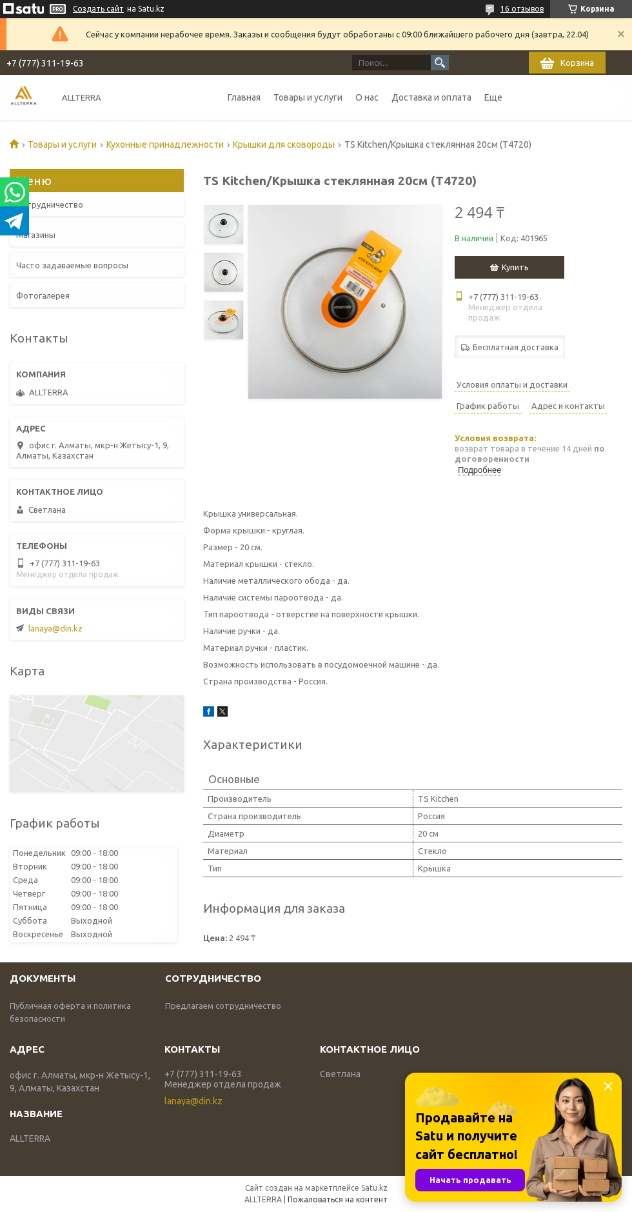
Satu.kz (374, 1188)
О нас (367, 97)
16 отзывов (522, 9)
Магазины (35, 234)
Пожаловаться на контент (338, 1199)
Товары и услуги (307, 97)
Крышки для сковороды (284, 144)
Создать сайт (98, 9)
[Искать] (440, 62)
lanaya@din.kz (55, 628)
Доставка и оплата (431, 97)
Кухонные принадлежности (165, 144)
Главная (244, 97)
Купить (515, 267)
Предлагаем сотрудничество (223, 1005)
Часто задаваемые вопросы (72, 265)
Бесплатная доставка (515, 347)
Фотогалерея (43, 295)
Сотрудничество (49, 204)
